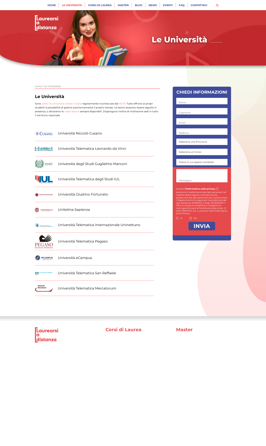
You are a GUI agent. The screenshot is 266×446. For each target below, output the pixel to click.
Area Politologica (187, 371)
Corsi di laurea (100, 5)
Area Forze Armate (188, 364)
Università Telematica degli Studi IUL (89, 179)
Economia (112, 378)
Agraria (110, 415)
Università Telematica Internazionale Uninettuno (99, 225)
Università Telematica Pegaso (83, 241)
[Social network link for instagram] (229, 440)
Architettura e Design (120, 400)
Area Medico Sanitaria (190, 385)
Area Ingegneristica (189, 393)
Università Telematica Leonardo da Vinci (92, 149)
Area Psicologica (187, 378)
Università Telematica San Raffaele (87, 273)
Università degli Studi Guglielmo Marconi (92, 164)
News (153, 5)
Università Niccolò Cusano (80, 133)
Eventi (168, 5)
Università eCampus (75, 258)
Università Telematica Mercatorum (87, 288)
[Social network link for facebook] (225, 440)
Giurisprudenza (116, 342)
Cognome (185, 112)
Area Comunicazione (190, 342)
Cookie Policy (143, 440)
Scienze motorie (117, 407)
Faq (182, 5)
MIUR (122, 103)
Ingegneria (113, 364)
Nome (182, 102)
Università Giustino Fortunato (83, 194)
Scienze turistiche (118, 422)
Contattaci (199, 5)
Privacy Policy (121, 440)
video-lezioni (71, 111)
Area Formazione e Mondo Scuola (198, 356)
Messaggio (185, 180)
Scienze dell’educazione (122, 349)
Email (182, 123)
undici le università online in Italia (61, 103)
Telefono (184, 133)
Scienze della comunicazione (125, 385)
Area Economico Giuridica (193, 349)
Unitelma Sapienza (74, 210)
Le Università (72, 5)
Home (52, 5)
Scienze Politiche (117, 371)
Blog (138, 5)
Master (123, 5)
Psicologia (112, 356)
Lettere (111, 393)
